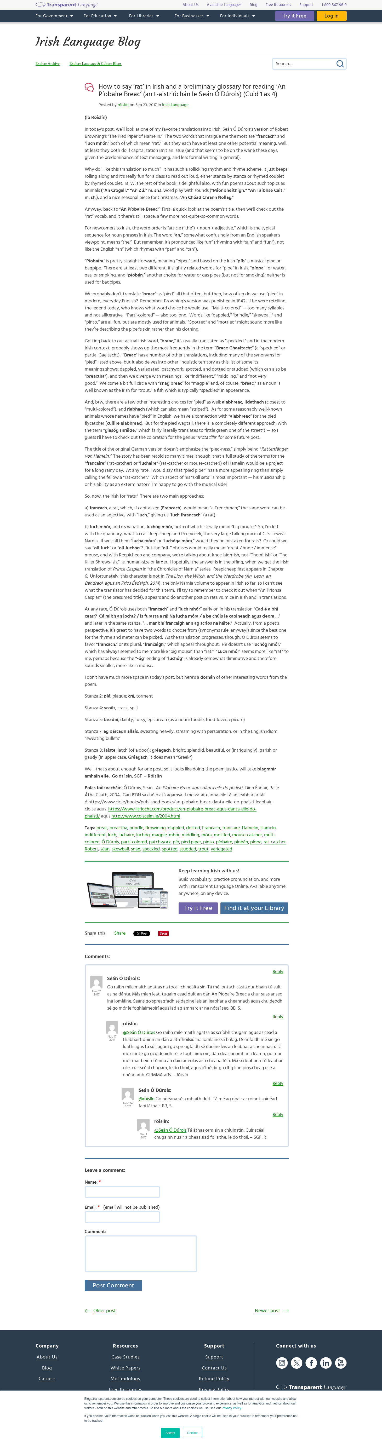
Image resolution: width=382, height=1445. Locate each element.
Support (214, 1357)
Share (120, 933)
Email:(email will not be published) (122, 1207)
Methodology (126, 1379)
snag (135, 849)
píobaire (224, 842)
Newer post (267, 1310)
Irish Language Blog (88, 41)
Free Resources (125, 1390)
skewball (120, 849)
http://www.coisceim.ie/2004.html (145, 816)
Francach (211, 828)
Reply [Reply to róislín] (278, 1017)
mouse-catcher (247, 835)
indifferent (95, 835)
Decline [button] (192, 1433)
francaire (231, 828)
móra (206, 835)
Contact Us (214, 1368)
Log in (331, 16)
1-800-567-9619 (334, 5)
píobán (241, 842)
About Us (47, 1357)
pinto (208, 842)
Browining (155, 828)
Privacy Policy (231, 1408)
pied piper (191, 842)
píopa (255, 842)
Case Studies (125, 1357)
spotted (170, 849)
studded (188, 849)
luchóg (143, 835)
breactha (118, 828)
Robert (91, 849)
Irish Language (175, 105)
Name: (94, 1182)
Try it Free (294, 16)
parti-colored (134, 842)
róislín (123, 105)
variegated (221, 849)
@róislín (147, 1099)
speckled (151, 849)
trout (203, 849)
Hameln (268, 828)
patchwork (160, 842)
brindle (136, 828)
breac (101, 828)
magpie (159, 835)
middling (190, 835)
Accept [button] (170, 1433)
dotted (193, 828)
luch (112, 835)
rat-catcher (275, 842)
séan (105, 849)
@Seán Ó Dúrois (139, 1032)
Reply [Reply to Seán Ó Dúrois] (278, 971)
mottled (222, 835)
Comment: (95, 1231)
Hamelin (250, 828)
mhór (174, 835)
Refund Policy (214, 1379)
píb (176, 842)
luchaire (126, 835)
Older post (104, 1310)
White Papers (125, 1368)
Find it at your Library (254, 908)
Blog (47, 1368)
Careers (47, 1379)
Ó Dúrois (110, 842)
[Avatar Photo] (96, 979)
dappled (176, 828)
